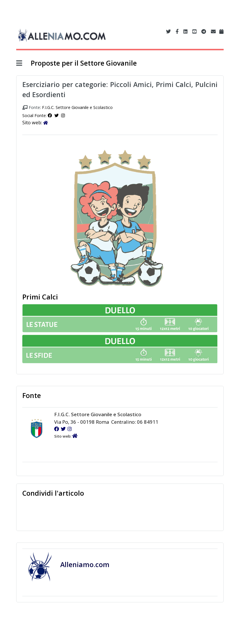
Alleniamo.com (85, 564)
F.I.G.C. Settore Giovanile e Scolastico (77, 107)
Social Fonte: (35, 115)
